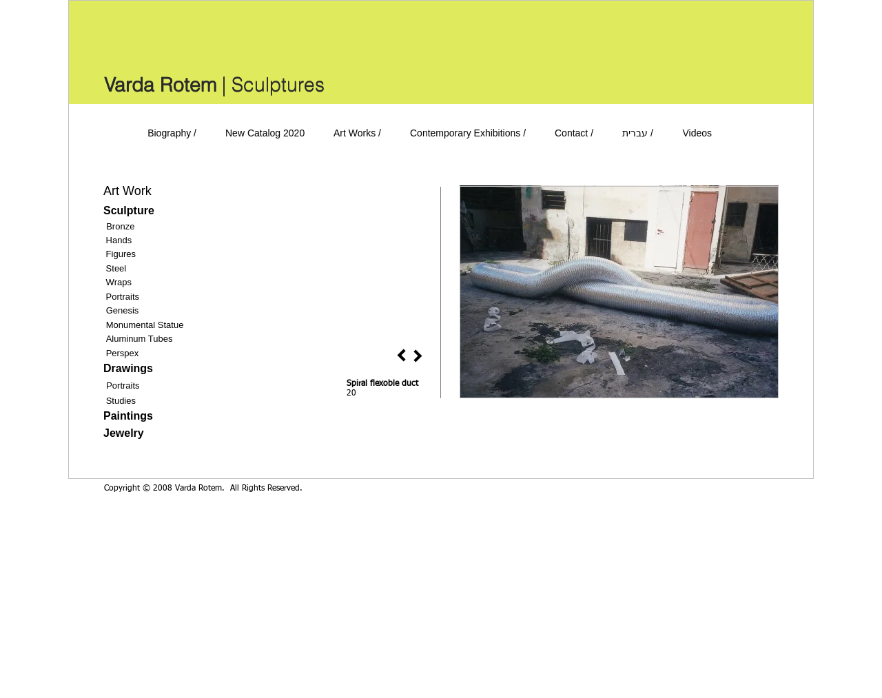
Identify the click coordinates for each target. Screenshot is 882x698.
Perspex (122, 353)
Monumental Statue (145, 325)
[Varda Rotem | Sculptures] (214, 85)
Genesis (122, 310)
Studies (121, 401)
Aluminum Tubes (139, 338)
